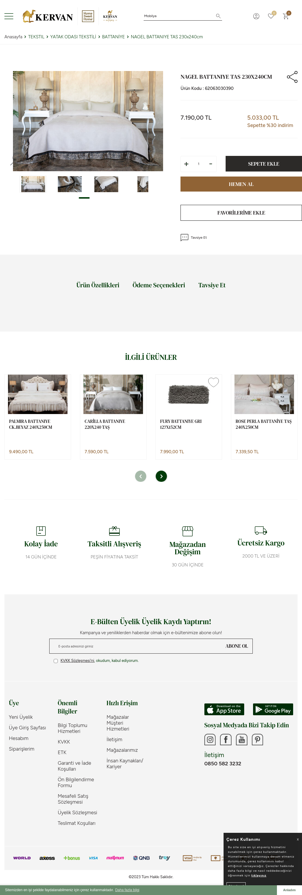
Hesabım (18, 738)
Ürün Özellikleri (97, 285)
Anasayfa (13, 36)
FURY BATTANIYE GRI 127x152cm (180, 424)
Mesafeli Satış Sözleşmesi (73, 799)
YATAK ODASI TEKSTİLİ (73, 36)
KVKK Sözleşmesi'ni (77, 660)
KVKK (64, 742)
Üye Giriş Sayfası (27, 728)
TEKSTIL (36, 36)
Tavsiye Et (193, 237)
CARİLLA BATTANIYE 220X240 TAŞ (105, 424)
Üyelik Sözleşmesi (77, 812)
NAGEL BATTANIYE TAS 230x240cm (167, 36)
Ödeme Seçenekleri (159, 285)
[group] (88, 121)
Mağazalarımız (122, 750)
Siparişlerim (21, 749)
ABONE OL (237, 646)
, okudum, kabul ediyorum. (96, 660)
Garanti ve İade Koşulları (74, 766)
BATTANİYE (113, 36)
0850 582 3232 (222, 764)
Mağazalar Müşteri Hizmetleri (117, 723)
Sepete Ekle (263, 163)
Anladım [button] (289, 890)
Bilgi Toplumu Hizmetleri (72, 728)
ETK (62, 752)
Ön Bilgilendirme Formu (76, 782)
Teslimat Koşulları (77, 823)
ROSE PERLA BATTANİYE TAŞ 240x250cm (264, 424)
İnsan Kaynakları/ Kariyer (124, 763)
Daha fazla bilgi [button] (127, 890)
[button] (84, 198)
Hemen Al (241, 184)
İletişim (114, 739)
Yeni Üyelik (21, 717)
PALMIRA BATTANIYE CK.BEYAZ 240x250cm (30, 424)
